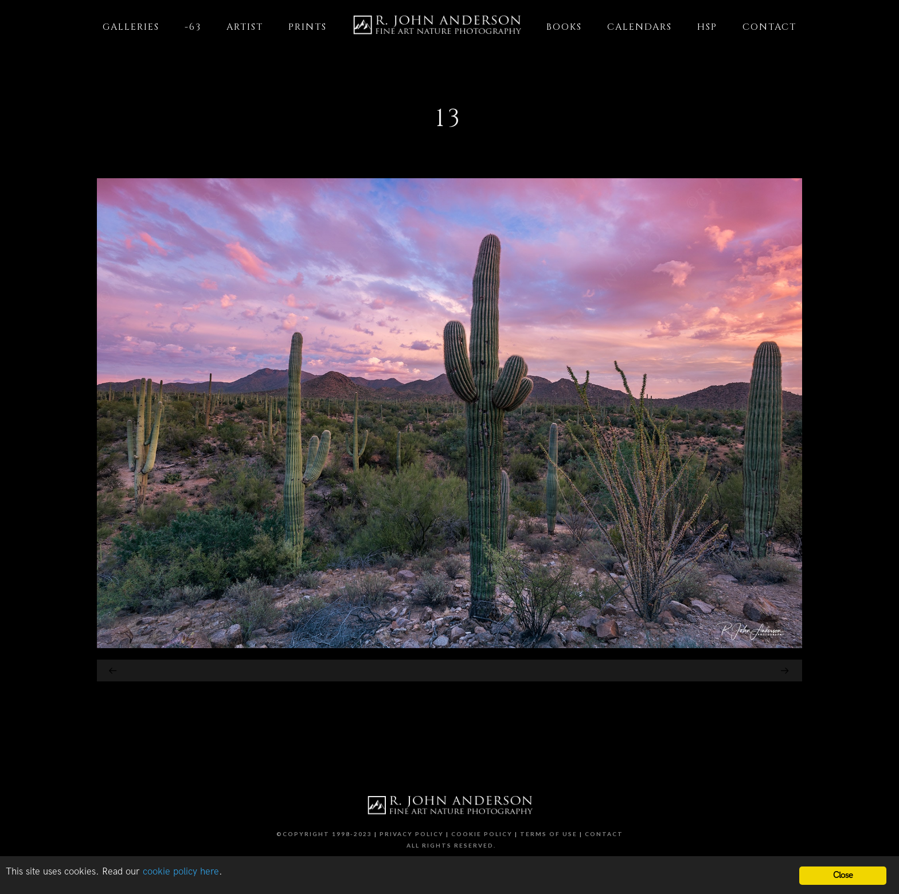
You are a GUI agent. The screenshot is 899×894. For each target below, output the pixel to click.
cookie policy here (181, 871)
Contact (604, 833)
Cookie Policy (482, 833)
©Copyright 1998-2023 (324, 833)
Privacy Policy (412, 833)
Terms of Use (548, 833)
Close (843, 875)
